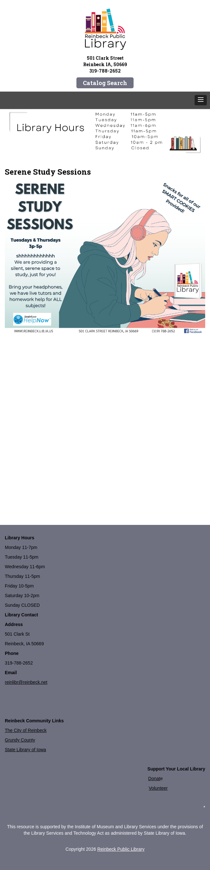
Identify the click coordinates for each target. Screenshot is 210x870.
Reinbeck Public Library (120, 849)
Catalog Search (105, 83)
